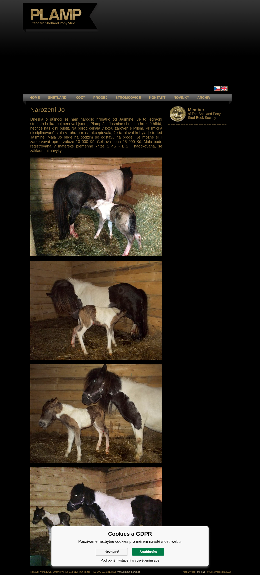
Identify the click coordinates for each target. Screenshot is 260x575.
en (224, 88)
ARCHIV (203, 97)
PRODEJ (100, 97)
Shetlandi (58, 97)
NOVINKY (181, 97)
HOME (35, 97)
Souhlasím (148, 552)
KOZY (80, 97)
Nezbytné (112, 552)
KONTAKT (157, 97)
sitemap (201, 572)
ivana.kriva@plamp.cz (128, 572)
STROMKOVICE (128, 97)
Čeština (217, 88)
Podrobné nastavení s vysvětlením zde (130, 560)
